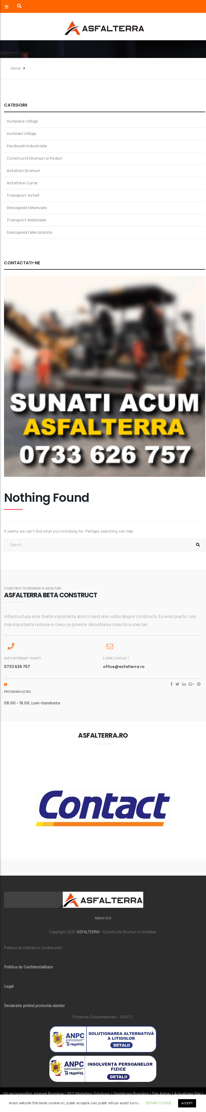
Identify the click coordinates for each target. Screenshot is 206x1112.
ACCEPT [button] (187, 1103)
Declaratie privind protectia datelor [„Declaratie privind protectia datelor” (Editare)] (34, 1006)
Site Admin (161, 1094)
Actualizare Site (187, 1094)
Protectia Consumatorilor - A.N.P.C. (103, 1017)
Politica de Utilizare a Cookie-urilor (33, 948)
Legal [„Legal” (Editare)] (8, 986)
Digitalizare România (131, 1094)
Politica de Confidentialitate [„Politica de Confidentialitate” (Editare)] (28, 967)
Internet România (49, 1094)
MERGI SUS (103, 918)
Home (16, 68)
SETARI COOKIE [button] (158, 1103)
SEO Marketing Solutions (88, 1094)
